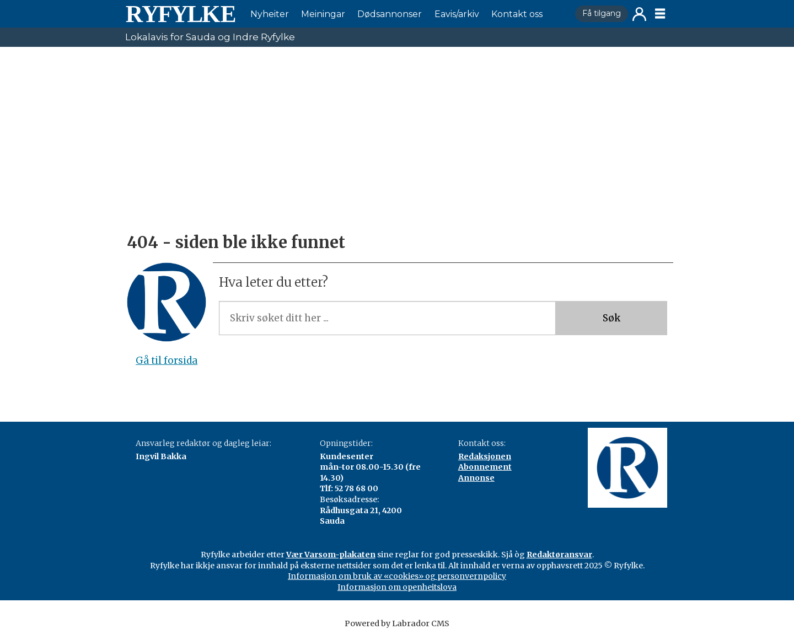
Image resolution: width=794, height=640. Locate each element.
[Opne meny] (660, 13)
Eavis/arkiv (456, 14)
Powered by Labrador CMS (397, 623)
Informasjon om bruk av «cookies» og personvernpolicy (397, 576)
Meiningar (323, 14)
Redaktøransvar (559, 555)
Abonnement (485, 467)
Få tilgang (601, 13)
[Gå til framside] (180, 14)
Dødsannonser (389, 14)
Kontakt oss (517, 14)
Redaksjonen (484, 456)
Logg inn (639, 14)
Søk (611, 318)
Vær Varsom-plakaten (330, 555)
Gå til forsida (166, 360)
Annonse (476, 478)
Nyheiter (269, 14)
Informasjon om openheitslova (397, 587)
